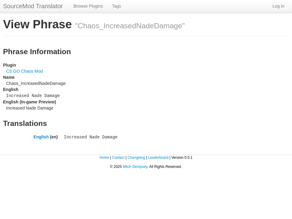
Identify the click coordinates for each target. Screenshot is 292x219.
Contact (118, 157)
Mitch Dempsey (135, 166)
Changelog (136, 157)
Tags (116, 6)
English (41, 136)
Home (104, 157)
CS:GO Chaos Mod (24, 71)
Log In (278, 6)
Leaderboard (158, 157)
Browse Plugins (88, 6)
